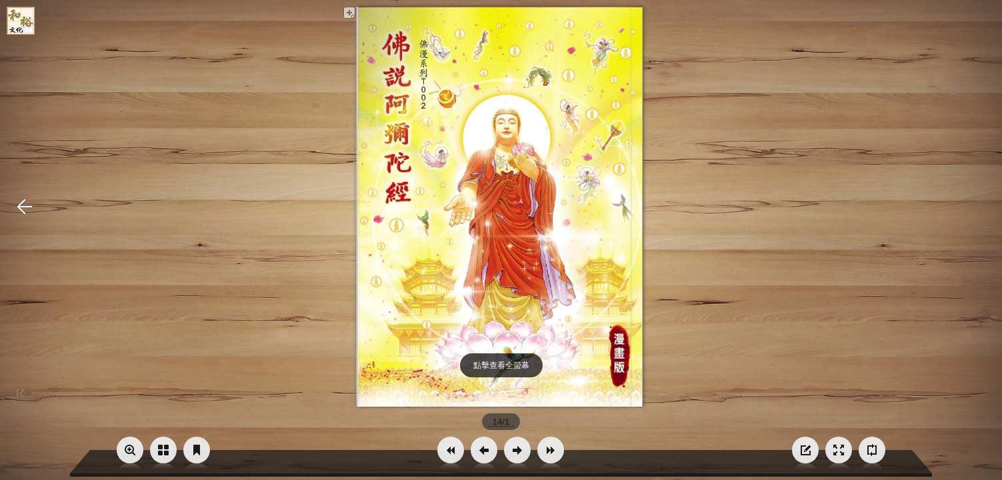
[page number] (501, 421)
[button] (450, 450)
